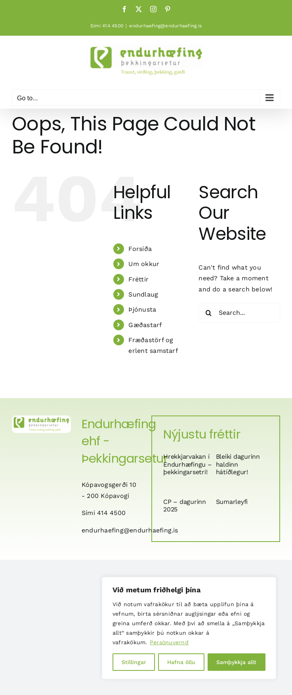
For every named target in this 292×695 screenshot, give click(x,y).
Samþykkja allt (236, 662)
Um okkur (143, 264)
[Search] (208, 313)
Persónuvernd (169, 642)
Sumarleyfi (232, 501)
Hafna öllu (181, 662)
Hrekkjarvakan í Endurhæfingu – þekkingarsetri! (187, 464)
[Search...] (239, 313)
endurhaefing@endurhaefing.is (165, 26)
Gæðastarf (145, 325)
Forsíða (140, 249)
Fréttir (138, 279)
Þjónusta (142, 309)
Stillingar (134, 662)
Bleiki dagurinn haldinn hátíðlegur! (238, 464)
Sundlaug (143, 294)
